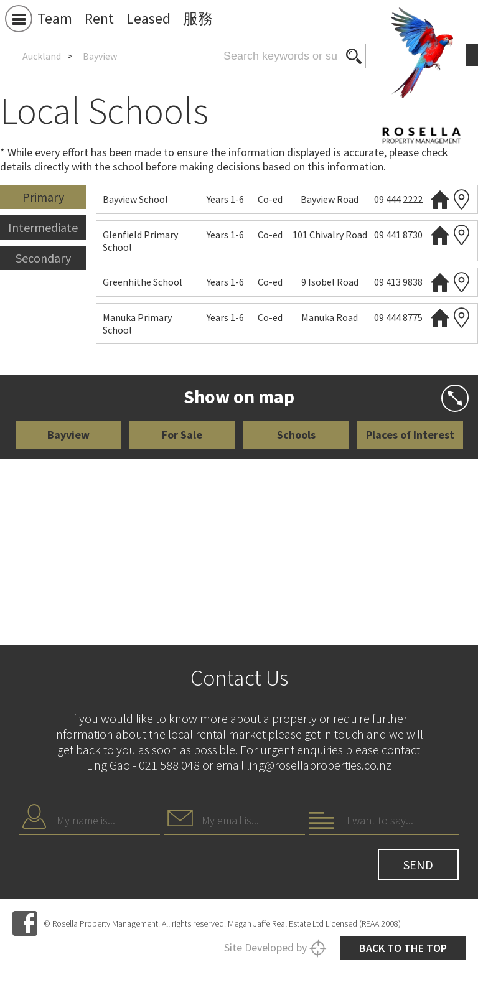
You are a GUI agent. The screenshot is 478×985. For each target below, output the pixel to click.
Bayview (68, 434)
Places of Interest (410, 434)
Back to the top (403, 948)
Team (54, 18)
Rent (99, 18)
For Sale (182, 434)
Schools (296, 434)
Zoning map (461, 199)
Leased (148, 18)
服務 (198, 18)
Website (440, 199)
